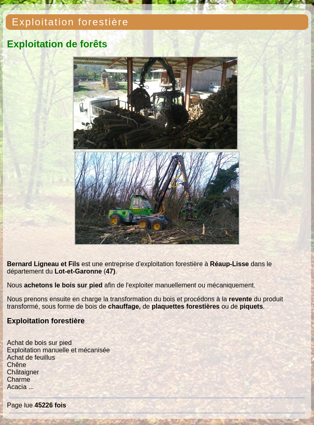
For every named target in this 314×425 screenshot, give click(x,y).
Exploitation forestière (70, 21)
